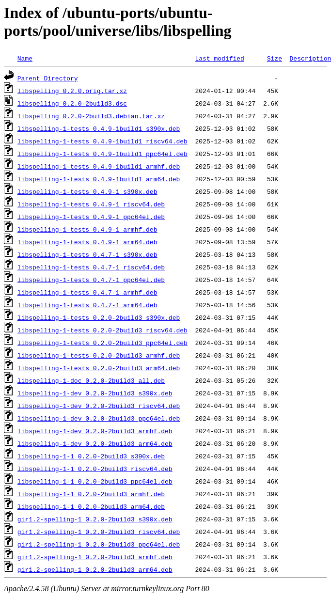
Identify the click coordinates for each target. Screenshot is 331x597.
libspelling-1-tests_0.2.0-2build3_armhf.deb (98, 355)
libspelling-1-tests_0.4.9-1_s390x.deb (87, 191)
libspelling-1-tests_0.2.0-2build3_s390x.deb (98, 317)
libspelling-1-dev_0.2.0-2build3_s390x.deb (95, 393)
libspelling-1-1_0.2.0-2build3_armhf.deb (91, 493)
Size (274, 58)
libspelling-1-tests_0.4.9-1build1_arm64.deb (98, 178)
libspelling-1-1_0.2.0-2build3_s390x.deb (91, 456)
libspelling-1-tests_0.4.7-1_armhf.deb (87, 292)
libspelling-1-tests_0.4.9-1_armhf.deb (87, 229)
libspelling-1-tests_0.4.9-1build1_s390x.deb (98, 128)
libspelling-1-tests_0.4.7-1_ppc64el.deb (91, 279)
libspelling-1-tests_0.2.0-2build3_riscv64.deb (102, 330)
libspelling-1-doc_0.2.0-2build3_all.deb (91, 380)
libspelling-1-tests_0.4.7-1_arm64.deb (87, 304)
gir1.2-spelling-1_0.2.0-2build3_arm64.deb (95, 569)
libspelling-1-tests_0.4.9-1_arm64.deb (87, 241)
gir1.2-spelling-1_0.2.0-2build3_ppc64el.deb (98, 544)
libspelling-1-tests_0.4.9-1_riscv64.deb (91, 204)
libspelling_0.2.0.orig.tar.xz (72, 90)
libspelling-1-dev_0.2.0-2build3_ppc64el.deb (98, 418)
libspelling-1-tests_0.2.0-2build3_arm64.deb (98, 367)
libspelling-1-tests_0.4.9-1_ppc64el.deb (91, 216)
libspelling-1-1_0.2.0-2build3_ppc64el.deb (95, 481)
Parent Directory (47, 78)
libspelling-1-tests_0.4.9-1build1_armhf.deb (98, 166)
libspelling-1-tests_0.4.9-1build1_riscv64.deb (102, 141)
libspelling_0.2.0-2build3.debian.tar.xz (91, 115)
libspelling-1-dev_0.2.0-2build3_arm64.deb (95, 443)
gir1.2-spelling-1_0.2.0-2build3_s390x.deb (95, 519)
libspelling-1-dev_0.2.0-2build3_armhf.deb (95, 430)
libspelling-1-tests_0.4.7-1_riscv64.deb (91, 267)
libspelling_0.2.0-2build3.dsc (72, 103)
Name (24, 58)
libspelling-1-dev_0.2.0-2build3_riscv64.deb (98, 405)
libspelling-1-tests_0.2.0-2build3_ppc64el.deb (102, 342)
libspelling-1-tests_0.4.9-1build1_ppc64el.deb (102, 153)
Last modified (219, 58)
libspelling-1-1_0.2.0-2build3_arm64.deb (91, 506)
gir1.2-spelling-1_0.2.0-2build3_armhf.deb (95, 556)
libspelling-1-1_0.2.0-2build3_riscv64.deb (95, 468)
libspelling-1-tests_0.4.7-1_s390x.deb (87, 254)
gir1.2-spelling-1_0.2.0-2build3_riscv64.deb (98, 531)
